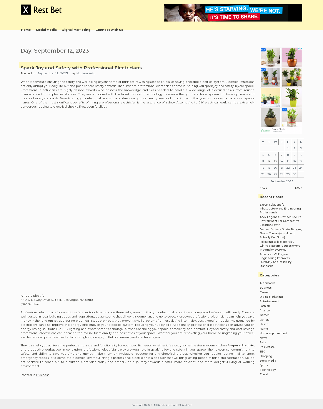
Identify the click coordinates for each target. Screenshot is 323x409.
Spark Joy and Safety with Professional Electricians (81, 67)
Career (264, 292)
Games (264, 315)
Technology (268, 369)
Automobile (267, 283)
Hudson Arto (85, 73)
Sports (264, 365)
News (263, 337)
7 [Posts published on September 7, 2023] (282, 154)
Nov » (298, 187)
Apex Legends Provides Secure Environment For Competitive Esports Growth (280, 220)
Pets (263, 342)
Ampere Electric (241, 345)
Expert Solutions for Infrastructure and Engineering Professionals (280, 208)
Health (264, 324)
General (265, 319)
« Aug (263, 187)
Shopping (266, 356)
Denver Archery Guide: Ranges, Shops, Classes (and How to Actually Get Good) (281, 233)
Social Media (46, 30)
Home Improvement (273, 333)
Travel (264, 374)
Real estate (267, 347)
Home (26, 30)
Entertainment (270, 301)
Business (43, 375)
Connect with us (109, 30)
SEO (262, 351)
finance (265, 310)
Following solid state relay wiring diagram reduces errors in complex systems (280, 245)
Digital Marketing (76, 30)
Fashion (265, 306)
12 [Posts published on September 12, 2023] (269, 161)
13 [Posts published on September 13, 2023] (275, 161)
